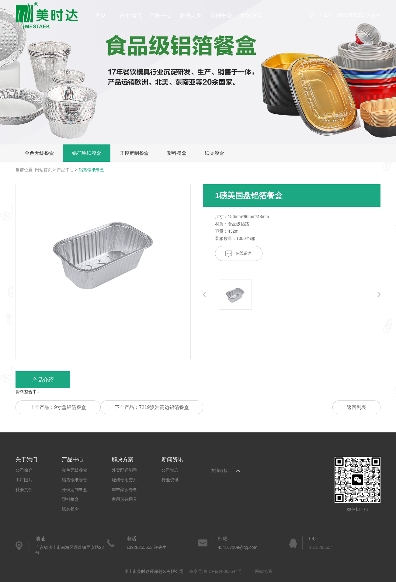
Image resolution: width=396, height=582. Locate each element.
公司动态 (170, 470)
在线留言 (238, 254)
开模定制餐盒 (134, 153)
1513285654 (321, 547)
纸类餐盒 (214, 153)
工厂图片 (24, 479)
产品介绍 (43, 380)
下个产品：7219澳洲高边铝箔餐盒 (152, 407)
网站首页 (43, 169)
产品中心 (161, 15)
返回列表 (356, 407)
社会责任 (24, 489)
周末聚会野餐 (124, 489)
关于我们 (130, 15)
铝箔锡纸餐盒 (86, 153)
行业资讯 (170, 479)
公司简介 (24, 470)
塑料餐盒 (176, 153)
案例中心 (221, 15)
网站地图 (263, 571)
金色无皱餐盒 (39, 153)
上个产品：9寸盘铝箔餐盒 (58, 407)
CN (313, 15)
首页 (100, 15)
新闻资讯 (251, 15)
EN (327, 15)
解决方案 (191, 15)
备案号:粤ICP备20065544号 (215, 571)
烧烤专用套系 (124, 479)
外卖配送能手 (124, 470)
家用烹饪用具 (124, 499)
